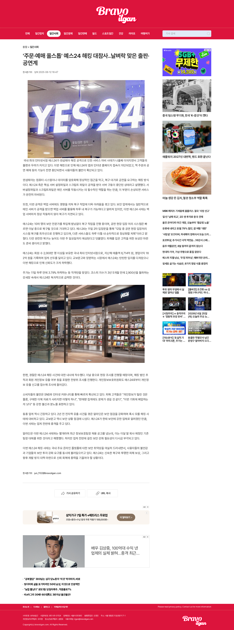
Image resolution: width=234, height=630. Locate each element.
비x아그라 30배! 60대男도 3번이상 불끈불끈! (47, 594)
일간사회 (53, 33)
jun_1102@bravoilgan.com (47, 473)
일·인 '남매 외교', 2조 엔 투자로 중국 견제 (182, 216)
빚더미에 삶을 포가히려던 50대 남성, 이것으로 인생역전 (52, 584)
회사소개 (26, 607)
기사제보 (36, 607)
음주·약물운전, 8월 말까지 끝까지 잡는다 (182, 246)
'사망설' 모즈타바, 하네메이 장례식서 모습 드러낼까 (186, 234)
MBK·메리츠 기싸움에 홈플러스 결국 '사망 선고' (186, 211)
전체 (27, 33)
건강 (121, 33)
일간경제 (68, 33)
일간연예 (82, 33)
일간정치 (39, 33)
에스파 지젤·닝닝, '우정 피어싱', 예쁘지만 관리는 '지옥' (186, 258)
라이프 (132, 33)
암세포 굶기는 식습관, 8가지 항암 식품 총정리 (185, 263)
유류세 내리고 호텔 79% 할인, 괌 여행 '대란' (184, 228)
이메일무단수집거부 (61, 607)
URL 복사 (102, 493)
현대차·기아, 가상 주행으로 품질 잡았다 (181, 251)
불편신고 (47, 607)
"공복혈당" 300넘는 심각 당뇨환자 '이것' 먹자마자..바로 (52, 579)
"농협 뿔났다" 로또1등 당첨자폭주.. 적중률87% (47, 589)
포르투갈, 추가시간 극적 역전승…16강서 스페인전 (186, 240)
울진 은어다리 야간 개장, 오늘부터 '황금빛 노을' (185, 222)
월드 (94, 33)
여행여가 (145, 33)
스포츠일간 (107, 33)
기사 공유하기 (70, 493)
